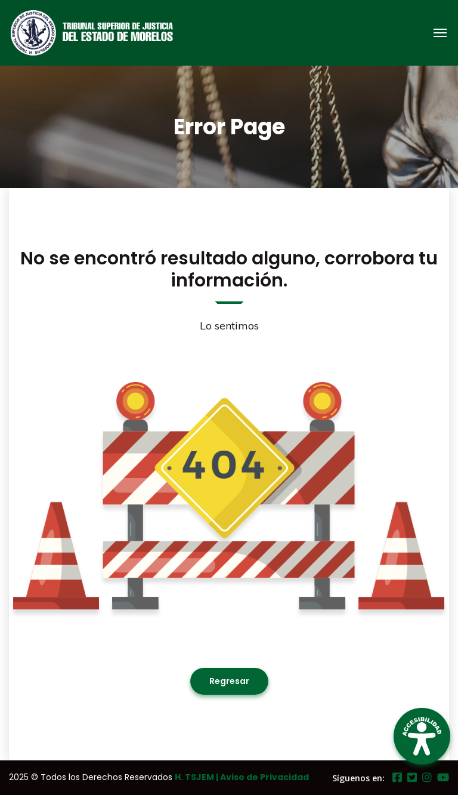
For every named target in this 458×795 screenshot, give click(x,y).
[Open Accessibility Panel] (422, 736)
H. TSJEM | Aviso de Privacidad (242, 777)
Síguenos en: (358, 778)
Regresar (229, 681)
